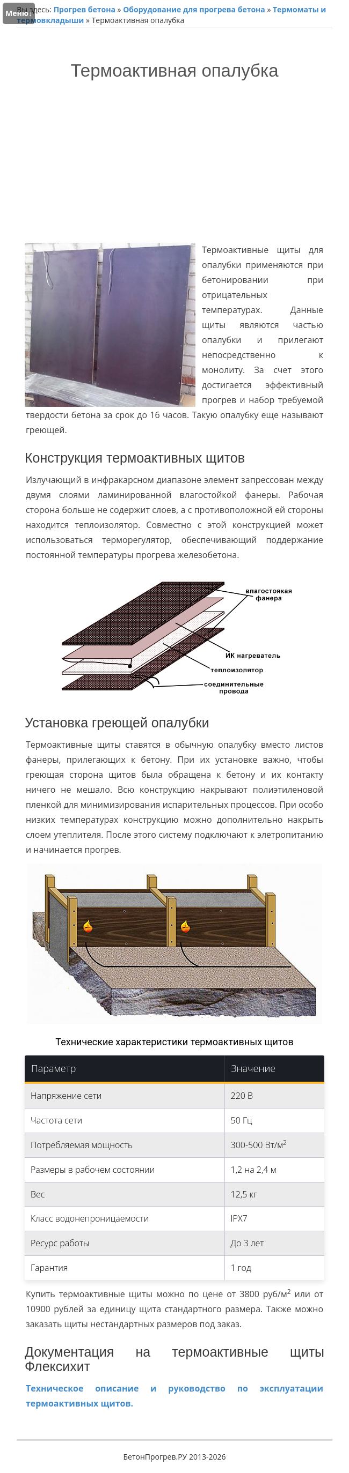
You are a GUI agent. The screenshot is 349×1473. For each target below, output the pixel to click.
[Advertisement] (174, 161)
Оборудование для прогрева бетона (194, 9)
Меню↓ (18, 13)
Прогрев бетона (84, 9)
